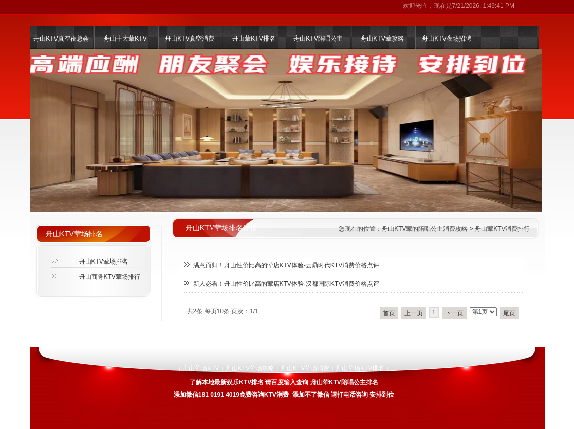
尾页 (509, 313)
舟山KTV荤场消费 (305, 368)
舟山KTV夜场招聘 (446, 38)
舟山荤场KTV (200, 368)
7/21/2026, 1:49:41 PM (483, 5)
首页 (389, 313)
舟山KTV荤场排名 (103, 261)
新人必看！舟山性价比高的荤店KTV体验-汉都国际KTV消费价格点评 (286, 283)
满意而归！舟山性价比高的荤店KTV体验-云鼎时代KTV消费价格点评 (286, 265)
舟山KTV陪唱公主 (317, 38)
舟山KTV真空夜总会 (60, 38)
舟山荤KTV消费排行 (502, 228)
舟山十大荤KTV (125, 38)
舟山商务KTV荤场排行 (109, 277)
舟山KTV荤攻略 (382, 38)
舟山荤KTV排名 (253, 38)
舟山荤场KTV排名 (360, 368)
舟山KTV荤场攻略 (250, 368)
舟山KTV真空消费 (189, 38)
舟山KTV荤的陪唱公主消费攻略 (425, 228)
